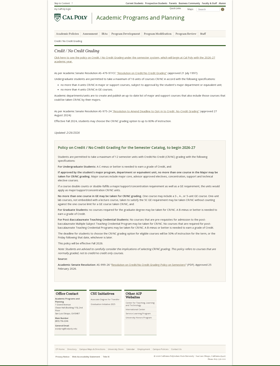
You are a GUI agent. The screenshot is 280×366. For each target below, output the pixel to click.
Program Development (125, 34)
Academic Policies (67, 34)
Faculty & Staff (209, 3)
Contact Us (176, 349)
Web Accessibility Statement (86, 356)
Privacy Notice (62, 356)
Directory (72, 349)
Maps (190, 9)
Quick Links (175, 8)
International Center (135, 309)
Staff (203, 34)
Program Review (186, 34)
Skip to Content (62, 3)
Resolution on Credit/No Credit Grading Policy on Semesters (148, 264)
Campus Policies (160, 349)
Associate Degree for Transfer (105, 299)
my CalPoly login (62, 9)
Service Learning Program (138, 313)
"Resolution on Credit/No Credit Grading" (142, 73)
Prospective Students (156, 3)
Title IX (106, 356)
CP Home (60, 349)
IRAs (105, 34)
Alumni (222, 3)
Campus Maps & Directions (92, 349)
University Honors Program (139, 317)
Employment (144, 349)
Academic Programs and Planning (140, 17)
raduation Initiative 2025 (103, 304)
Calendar (130, 349)
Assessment (90, 34)
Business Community (189, 3)
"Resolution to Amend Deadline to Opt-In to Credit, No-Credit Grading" (155, 111)
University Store (116, 349)
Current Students (134, 3)
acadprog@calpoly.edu (66, 328)
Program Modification (158, 34)
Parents (173, 3)
